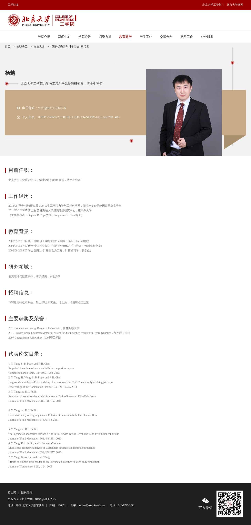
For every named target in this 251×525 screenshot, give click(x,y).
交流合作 (166, 36)
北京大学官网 (235, 4)
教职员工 (21, 46)
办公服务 (207, 36)
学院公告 (84, 36)
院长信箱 (26, 492)
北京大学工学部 (212, 4)
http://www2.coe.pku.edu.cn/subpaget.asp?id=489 (79, 117)
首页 (7, 46)
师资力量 (105, 36)
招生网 (12, 492)
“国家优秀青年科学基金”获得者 (70, 46)
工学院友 (13, 4)
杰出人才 (39, 46)
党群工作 (186, 36)
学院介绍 (44, 36)
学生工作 (146, 36)
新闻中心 (64, 36)
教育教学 (125, 36)
